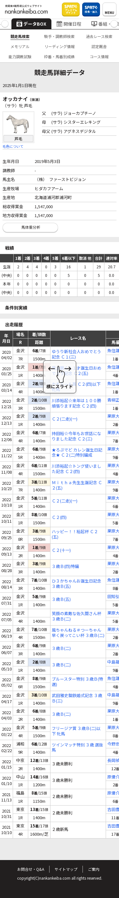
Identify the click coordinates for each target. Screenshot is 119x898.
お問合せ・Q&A (30, 869)
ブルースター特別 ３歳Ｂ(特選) (77, 682)
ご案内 (93, 869)
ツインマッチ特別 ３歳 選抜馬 (77, 747)
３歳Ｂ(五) (61, 599)
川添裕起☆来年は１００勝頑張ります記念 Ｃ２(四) (76, 403)
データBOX (31, 24)
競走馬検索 (20, 36)
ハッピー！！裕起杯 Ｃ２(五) (75, 534)
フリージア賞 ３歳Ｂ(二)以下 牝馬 (76, 731)
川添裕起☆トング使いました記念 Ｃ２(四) (76, 469)
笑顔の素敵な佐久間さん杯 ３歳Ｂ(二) (76, 616)
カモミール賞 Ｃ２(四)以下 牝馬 (76, 387)
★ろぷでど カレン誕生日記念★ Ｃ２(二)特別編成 (77, 452)
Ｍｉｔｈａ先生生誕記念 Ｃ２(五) (77, 485)
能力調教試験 (20, 56)
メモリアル (20, 46)
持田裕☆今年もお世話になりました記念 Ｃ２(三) (76, 436)
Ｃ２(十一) (61, 550)
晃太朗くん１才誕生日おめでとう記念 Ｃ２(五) (76, 370)
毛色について (13, 146)
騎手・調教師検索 (59, 36)
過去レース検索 (99, 36)
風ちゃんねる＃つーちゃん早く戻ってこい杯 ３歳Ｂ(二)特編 (78, 632)
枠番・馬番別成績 (59, 56)
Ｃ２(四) (59, 517)
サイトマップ (66, 869)
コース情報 (99, 56)
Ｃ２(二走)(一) (64, 419)
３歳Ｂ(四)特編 (65, 566)
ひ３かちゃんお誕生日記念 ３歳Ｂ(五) (76, 583)
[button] (5, 24)
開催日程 (68, 24)
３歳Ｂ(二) (61, 648)
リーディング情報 (59, 46)
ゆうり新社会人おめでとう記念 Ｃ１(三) (76, 354)
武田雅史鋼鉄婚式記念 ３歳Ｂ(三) (77, 698)
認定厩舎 (99, 46)
